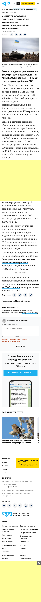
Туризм (23, 555)
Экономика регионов (9, 545)
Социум (23, 545)
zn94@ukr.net (29, 490)
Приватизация (7, 542)
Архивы (4, 462)
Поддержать (28, 3)
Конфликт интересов (28, 533)
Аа (18, 3)
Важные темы (7, 9)
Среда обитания (8, 555)
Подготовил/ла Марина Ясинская (16, 301)
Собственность (25, 559)
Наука (4, 548)
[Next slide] (37, 9)
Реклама (5, 466)
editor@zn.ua (6, 496)
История (23, 549)
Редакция (5, 469)
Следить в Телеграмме (20, 373)
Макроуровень (7, 535)
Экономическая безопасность (26, 537)
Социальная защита (27, 526)
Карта (4, 472)
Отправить (20, 346)
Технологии (6, 552)
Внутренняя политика (10, 526)
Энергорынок (7, 538)
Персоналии (24, 542)
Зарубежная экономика (29, 529)
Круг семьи (24, 552)
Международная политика (8, 530)
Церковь (5, 558)
